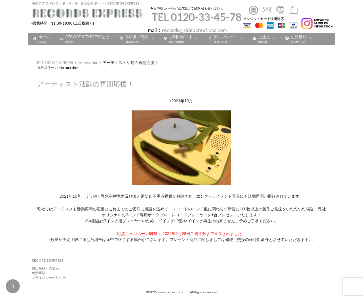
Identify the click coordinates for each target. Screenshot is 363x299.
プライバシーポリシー (47, 277)
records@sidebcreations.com (194, 30)
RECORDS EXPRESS (55, 62)
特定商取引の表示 (43, 268)
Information (87, 62)
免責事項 (36, 273)
